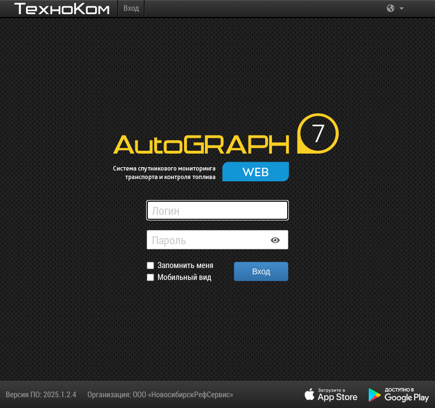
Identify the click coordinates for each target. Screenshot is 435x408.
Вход (131, 7)
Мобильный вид (184, 277)
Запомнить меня (185, 265)
